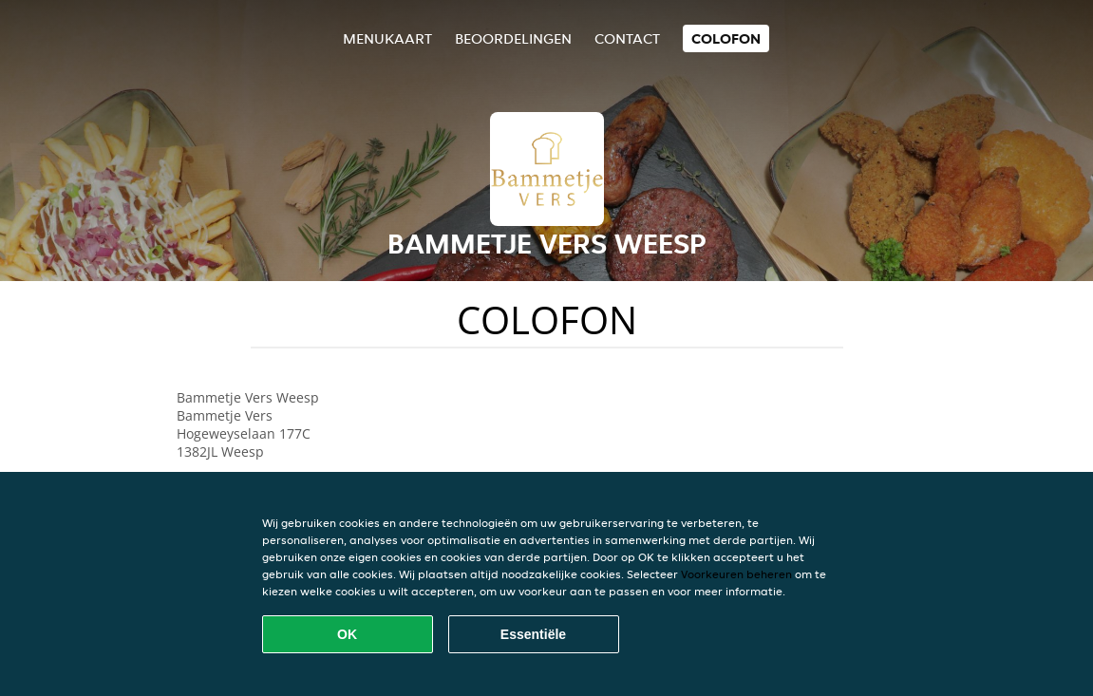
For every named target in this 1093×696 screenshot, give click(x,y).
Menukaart (387, 38)
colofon (726, 38)
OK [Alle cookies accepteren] (347, 634)
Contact (627, 38)
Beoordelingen (513, 38)
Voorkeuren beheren (736, 574)
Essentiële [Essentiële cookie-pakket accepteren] (533, 634)
